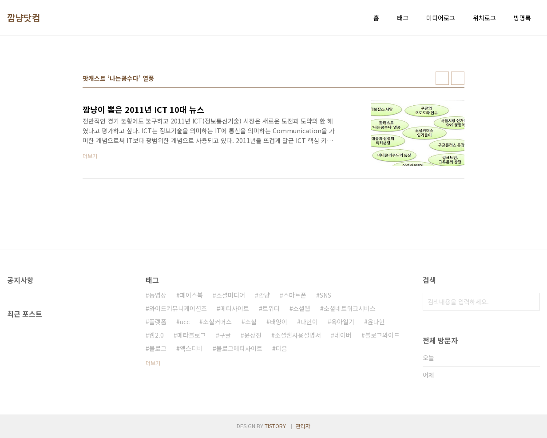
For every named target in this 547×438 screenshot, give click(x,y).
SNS (325, 295)
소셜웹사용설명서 (298, 334)
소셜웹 (301, 308)
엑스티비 (191, 348)
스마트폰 (294, 295)
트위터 (271, 308)
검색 (531, 301)
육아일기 (342, 321)
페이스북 (191, 295)
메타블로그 (191, 334)
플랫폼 (157, 321)
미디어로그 (440, 17)
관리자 (303, 426)
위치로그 (484, 17)
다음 (281, 348)
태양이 (278, 321)
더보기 (153, 362)
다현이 (309, 321)
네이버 (343, 334)
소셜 (251, 321)
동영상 (157, 295)
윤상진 (253, 334)
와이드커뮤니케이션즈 (178, 308)
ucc (185, 321)
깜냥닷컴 (23, 18)
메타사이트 (234, 308)
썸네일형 (442, 78)
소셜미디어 (230, 295)
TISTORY (275, 426)
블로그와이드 (382, 334)
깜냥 (264, 295)
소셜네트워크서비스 (350, 308)
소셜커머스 (217, 321)
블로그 (157, 348)
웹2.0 (156, 334)
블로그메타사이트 (239, 348)
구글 (225, 334)
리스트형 (457, 78)
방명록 (522, 17)
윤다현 (376, 321)
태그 (402, 17)
